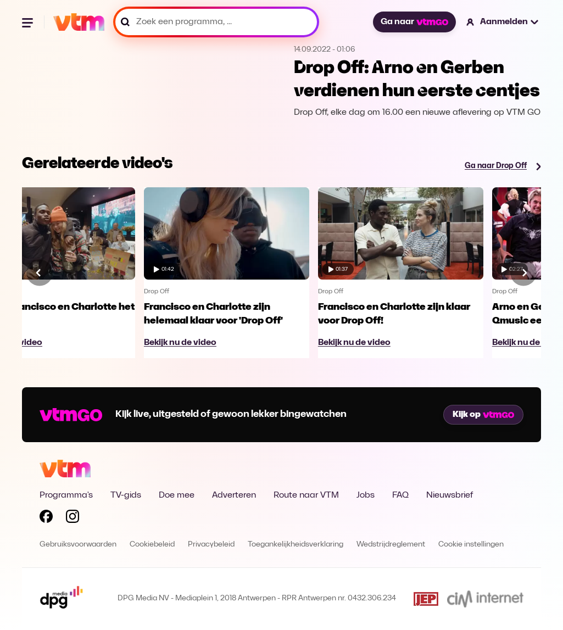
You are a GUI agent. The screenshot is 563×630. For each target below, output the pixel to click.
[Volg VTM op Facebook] (46, 518)
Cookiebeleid (152, 544)
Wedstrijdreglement (390, 544)
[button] (503, 22)
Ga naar (414, 22)
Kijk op (483, 414)
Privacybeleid (211, 544)
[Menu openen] (28, 22)
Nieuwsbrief (449, 495)
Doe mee (176, 495)
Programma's (66, 495)
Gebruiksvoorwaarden (78, 544)
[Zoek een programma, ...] (216, 22)
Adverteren (234, 495)
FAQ (400, 495)
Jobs (365, 495)
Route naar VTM (306, 495)
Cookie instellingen (471, 544)
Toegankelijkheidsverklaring (295, 544)
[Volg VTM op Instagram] (72, 518)
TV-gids (125, 495)
